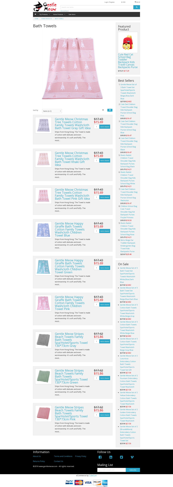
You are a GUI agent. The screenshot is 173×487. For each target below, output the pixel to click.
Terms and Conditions (63, 456)
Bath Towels (59, 18)
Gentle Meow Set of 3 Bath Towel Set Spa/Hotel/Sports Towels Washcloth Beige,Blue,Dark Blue (129, 293)
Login (106, 2)
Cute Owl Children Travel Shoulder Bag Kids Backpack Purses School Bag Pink (128, 110)
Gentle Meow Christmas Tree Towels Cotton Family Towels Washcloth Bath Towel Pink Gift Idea (72, 194)
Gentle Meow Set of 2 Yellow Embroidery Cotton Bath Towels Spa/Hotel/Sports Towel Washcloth (129, 398)
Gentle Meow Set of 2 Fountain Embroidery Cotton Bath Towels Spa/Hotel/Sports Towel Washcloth (129, 381)
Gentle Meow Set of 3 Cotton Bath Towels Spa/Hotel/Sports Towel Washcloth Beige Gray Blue (129, 344)
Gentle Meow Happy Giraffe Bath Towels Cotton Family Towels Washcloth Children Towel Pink (70, 303)
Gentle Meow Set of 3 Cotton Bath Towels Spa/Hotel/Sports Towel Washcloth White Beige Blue (129, 327)
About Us (37, 456)
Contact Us (58, 461)
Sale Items (72, 14)
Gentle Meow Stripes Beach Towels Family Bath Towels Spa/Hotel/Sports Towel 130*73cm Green (71, 376)
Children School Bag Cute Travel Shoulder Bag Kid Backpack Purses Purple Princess (128, 212)
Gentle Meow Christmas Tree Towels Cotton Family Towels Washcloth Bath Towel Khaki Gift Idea (72, 159)
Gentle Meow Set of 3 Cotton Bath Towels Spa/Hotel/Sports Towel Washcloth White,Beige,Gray (129, 310)
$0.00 (137, 2)
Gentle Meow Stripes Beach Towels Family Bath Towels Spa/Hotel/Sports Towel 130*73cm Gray (71, 340)
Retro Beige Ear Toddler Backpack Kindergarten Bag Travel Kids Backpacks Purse (127, 246)
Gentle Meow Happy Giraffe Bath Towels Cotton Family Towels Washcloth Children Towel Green (70, 266)
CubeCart (93, 475)
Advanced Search (65, 11)
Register (112, 2)
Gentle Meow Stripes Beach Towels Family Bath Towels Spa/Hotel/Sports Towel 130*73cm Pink (71, 413)
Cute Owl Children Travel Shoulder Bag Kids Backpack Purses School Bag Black (128, 144)
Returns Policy (39, 461)
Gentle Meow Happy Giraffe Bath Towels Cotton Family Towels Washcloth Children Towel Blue (70, 229)
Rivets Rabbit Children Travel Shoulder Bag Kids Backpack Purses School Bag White (128, 178)
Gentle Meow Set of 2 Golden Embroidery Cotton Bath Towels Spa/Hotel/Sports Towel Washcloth (129, 415)
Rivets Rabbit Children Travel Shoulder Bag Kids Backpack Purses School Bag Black (128, 161)
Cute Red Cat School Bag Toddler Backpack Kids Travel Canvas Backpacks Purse (128, 61)
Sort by (35, 110)
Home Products (58, 14)
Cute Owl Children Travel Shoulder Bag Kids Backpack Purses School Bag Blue (128, 127)
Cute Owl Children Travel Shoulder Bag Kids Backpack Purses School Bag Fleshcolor (128, 195)
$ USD (123, 2)
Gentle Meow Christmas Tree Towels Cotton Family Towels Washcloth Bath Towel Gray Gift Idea (73, 123)
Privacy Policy (80, 456)
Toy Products (43, 14)
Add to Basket (104, 127)
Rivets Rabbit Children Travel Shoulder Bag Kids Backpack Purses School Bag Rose (128, 229)
